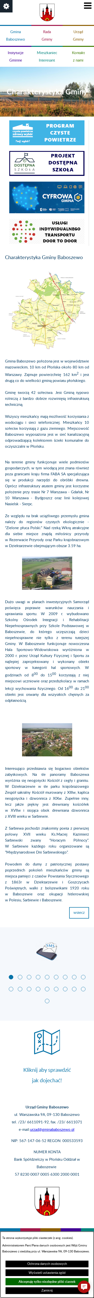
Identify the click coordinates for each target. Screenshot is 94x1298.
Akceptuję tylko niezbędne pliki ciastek (47, 1282)
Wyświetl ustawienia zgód (47, 1273)
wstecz (79, 913)
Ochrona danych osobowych (47, 1264)
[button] (6, 6)
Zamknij (47, 1290)
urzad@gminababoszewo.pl (52, 1130)
